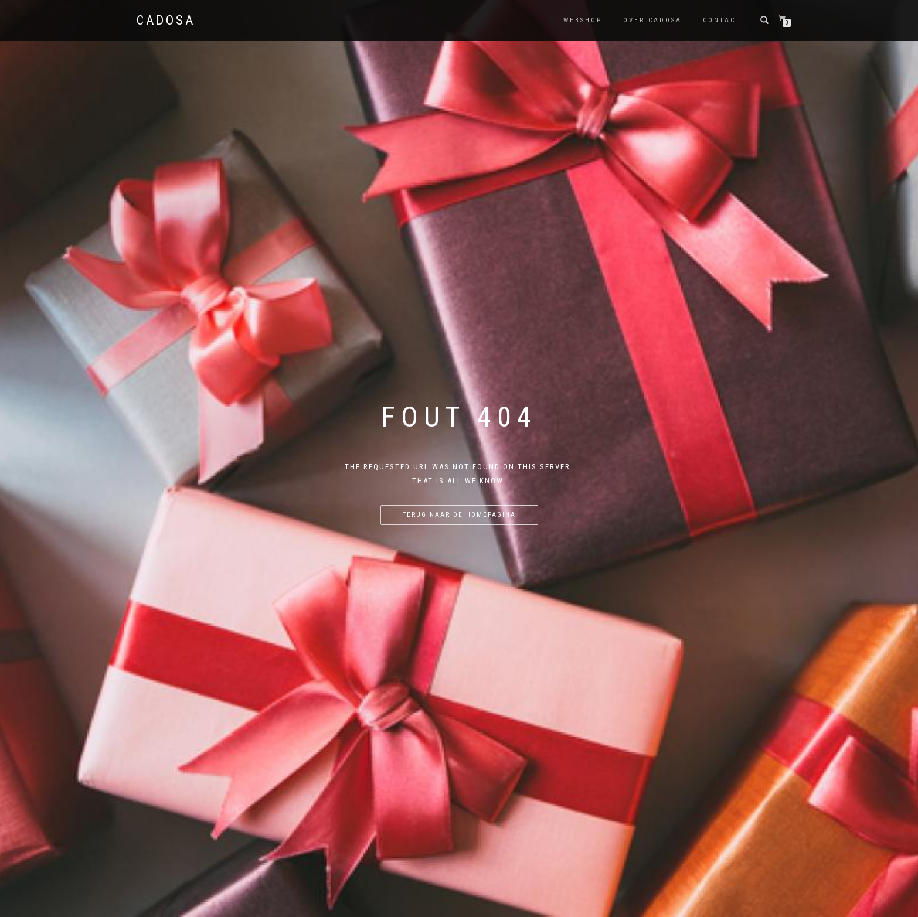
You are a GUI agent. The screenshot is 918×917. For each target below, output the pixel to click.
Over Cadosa (652, 20)
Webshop (582, 20)
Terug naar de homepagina (459, 515)
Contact (721, 20)
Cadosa (166, 20)
